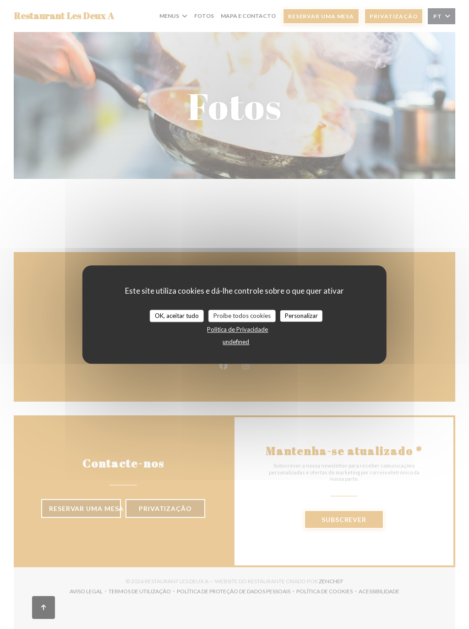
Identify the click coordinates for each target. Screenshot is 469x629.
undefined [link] (236, 341)
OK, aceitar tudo (177, 315)
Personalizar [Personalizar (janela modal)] (301, 315)
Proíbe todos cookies (242, 315)
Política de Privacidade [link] (237, 329)
